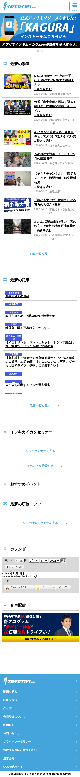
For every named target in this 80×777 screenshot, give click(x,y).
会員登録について (14, 716)
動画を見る (10, 691)
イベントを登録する (40, 465)
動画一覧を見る (40, 254)
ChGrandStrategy (60, 93)
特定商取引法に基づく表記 (19, 749)
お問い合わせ (11, 733)
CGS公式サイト (13, 766)
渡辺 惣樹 (54, 191)
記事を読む (10, 700)
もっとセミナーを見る (40, 451)
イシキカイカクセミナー (19, 587)
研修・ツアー (60, 587)
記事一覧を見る (40, 405)
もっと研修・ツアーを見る (40, 523)
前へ (10, 567)
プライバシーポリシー (17, 741)
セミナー (42, 587)
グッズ (7, 708)
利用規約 (8, 725)
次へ (18, 567)
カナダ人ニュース (59, 145)
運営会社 (8, 758)
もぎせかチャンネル (61, 163)
